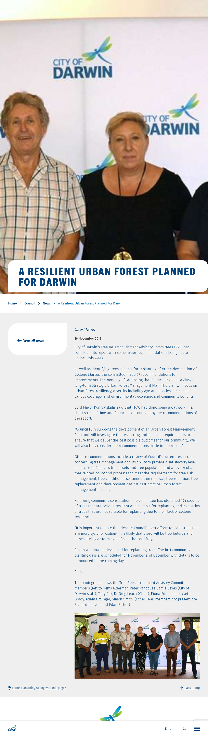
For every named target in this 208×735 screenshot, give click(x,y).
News (47, 303)
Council (29, 303)
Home (12, 303)
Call (185, 728)
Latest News (85, 329)
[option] (137, 646)
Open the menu (196, 728)
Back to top (192, 688)
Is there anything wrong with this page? (39, 688)
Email (169, 728)
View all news (33, 340)
